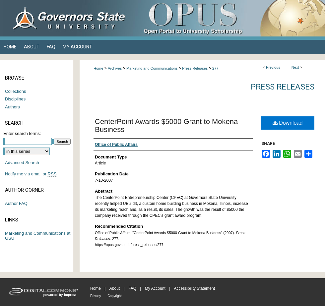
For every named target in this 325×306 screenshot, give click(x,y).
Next (295, 67)
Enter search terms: (22, 133)
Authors (12, 106)
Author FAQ (16, 203)
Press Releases (195, 68)
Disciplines (15, 98)
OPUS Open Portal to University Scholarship (229, 18)
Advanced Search (22, 162)
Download (288, 123)
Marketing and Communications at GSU (37, 236)
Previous (273, 67)
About (114, 288)
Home (98, 68)
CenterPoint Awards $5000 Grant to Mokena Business (166, 125)
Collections (15, 91)
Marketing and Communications (152, 68)
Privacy (95, 296)
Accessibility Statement (194, 288)
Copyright (114, 296)
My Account (155, 288)
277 (215, 68)
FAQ (132, 288)
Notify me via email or (30, 174)
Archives (115, 68)
